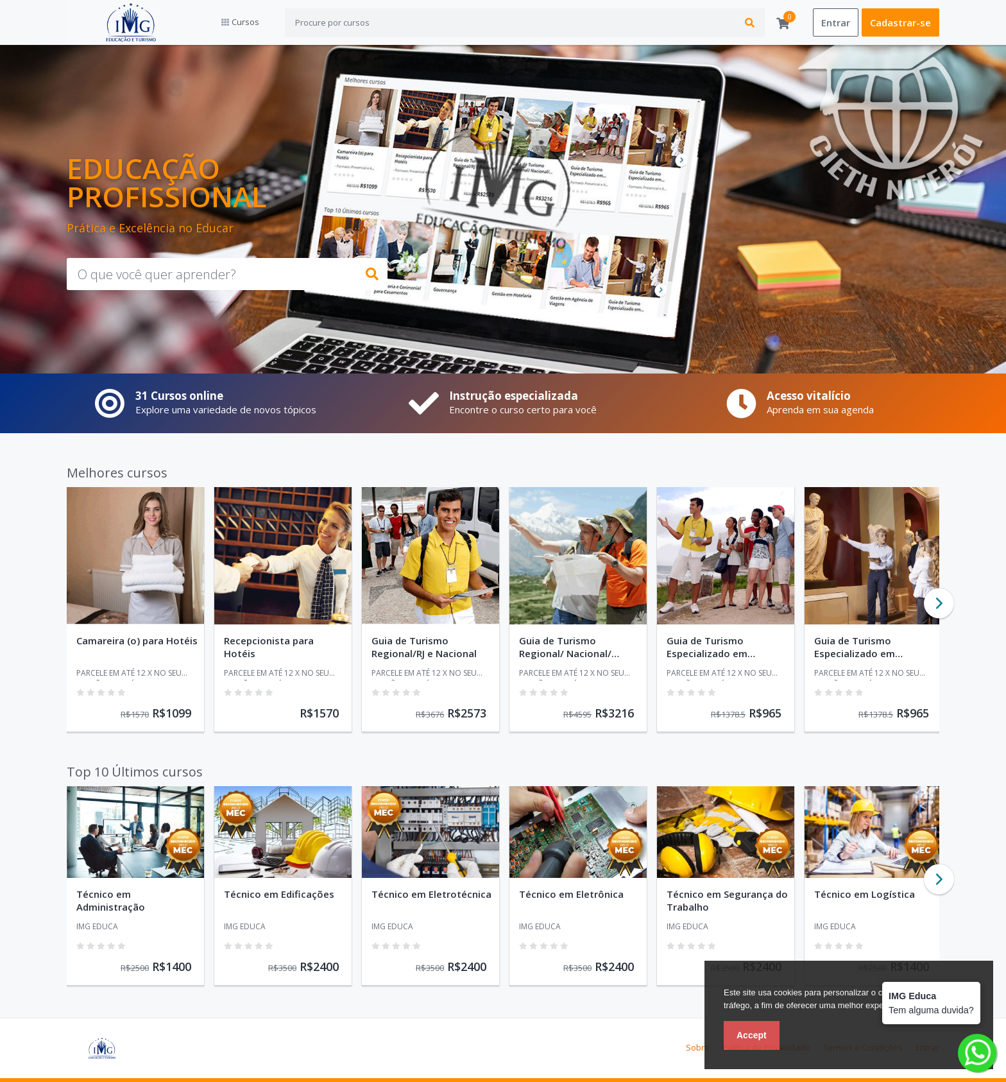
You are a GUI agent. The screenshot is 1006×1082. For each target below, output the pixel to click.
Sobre (698, 1047)
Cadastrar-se (900, 22)
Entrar (835, 22)
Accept (752, 1035)
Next (939, 603)
